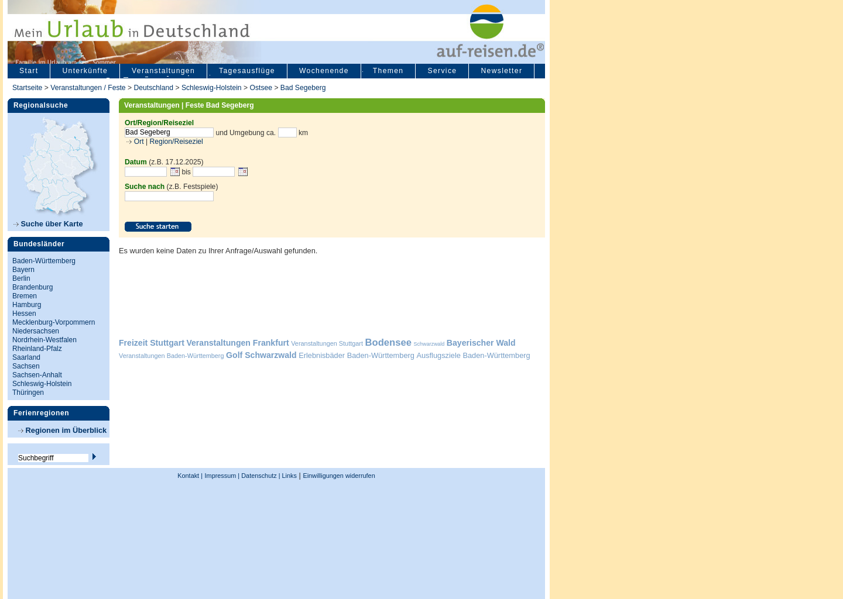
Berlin (21, 278)
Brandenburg (32, 287)
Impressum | (222, 475)
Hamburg (26, 305)
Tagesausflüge (247, 71)
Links (288, 475)
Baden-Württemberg (44, 261)
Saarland (26, 357)
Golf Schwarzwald (261, 355)
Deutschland (153, 88)
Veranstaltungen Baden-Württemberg (171, 355)
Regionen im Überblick (62, 430)
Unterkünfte (85, 71)
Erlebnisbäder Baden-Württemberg (356, 355)
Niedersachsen (35, 331)
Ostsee (260, 88)
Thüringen (28, 392)
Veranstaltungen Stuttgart (327, 343)
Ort (137, 141)
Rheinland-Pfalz (37, 349)
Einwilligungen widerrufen (339, 475)
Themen (388, 71)
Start (28, 71)
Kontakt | (190, 475)
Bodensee (388, 342)
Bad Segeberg (303, 88)
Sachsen (26, 366)
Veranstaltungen (163, 71)
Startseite (27, 88)
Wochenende (324, 71)
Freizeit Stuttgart (151, 342)
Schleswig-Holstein (211, 88)
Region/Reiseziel (176, 141)
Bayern (23, 270)
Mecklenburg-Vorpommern (53, 322)
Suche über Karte (48, 223)
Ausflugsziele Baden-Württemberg (473, 355)
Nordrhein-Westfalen (44, 340)
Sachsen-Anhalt (37, 375)
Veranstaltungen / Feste (89, 88)
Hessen (24, 313)
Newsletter (501, 71)
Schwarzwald (429, 344)
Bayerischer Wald (481, 342)
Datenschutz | (259, 475)
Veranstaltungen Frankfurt (237, 342)
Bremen (24, 296)
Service (442, 71)
